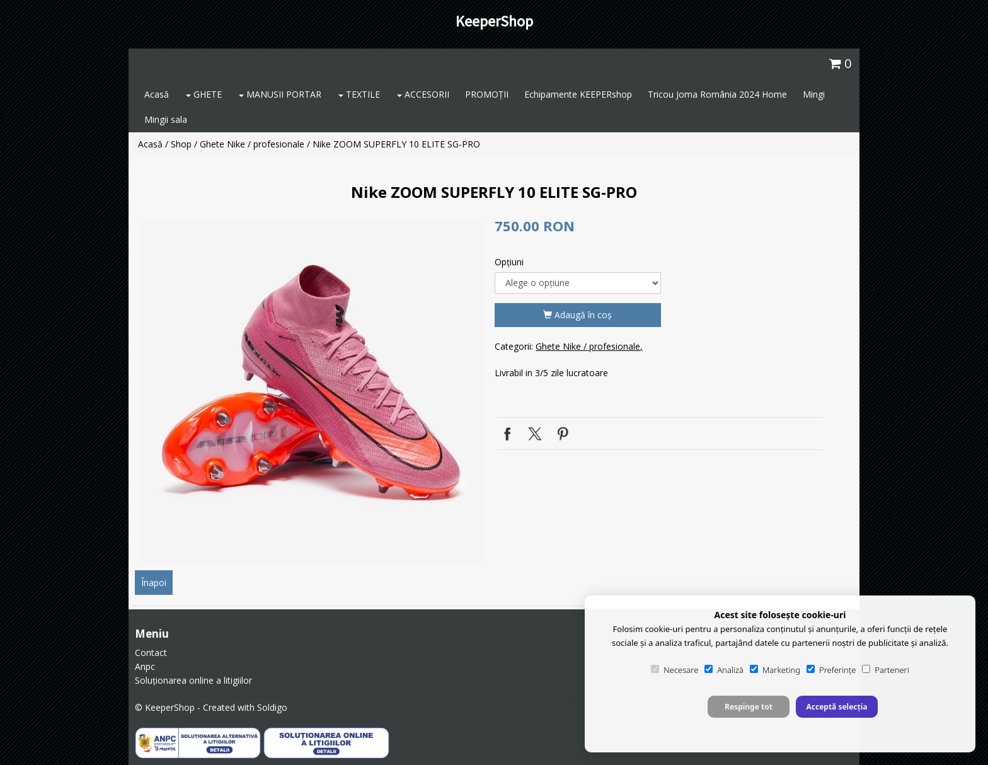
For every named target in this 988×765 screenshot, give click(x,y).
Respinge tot (749, 706)
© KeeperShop (165, 707)
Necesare (674, 670)
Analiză (724, 670)
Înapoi (153, 583)
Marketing (775, 670)
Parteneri (885, 670)
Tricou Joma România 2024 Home (717, 94)
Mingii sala (165, 119)
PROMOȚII (486, 94)
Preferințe (831, 670)
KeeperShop (494, 21)
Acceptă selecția (836, 706)
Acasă (156, 94)
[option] (310, 391)
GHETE (204, 94)
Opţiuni (509, 262)
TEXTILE (359, 94)
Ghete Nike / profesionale (252, 144)
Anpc (145, 666)
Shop (181, 144)
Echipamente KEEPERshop (578, 94)
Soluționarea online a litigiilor (193, 680)
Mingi (814, 94)
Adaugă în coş (577, 315)
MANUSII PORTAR (280, 94)
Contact (151, 653)
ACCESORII (423, 94)
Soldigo (272, 707)
